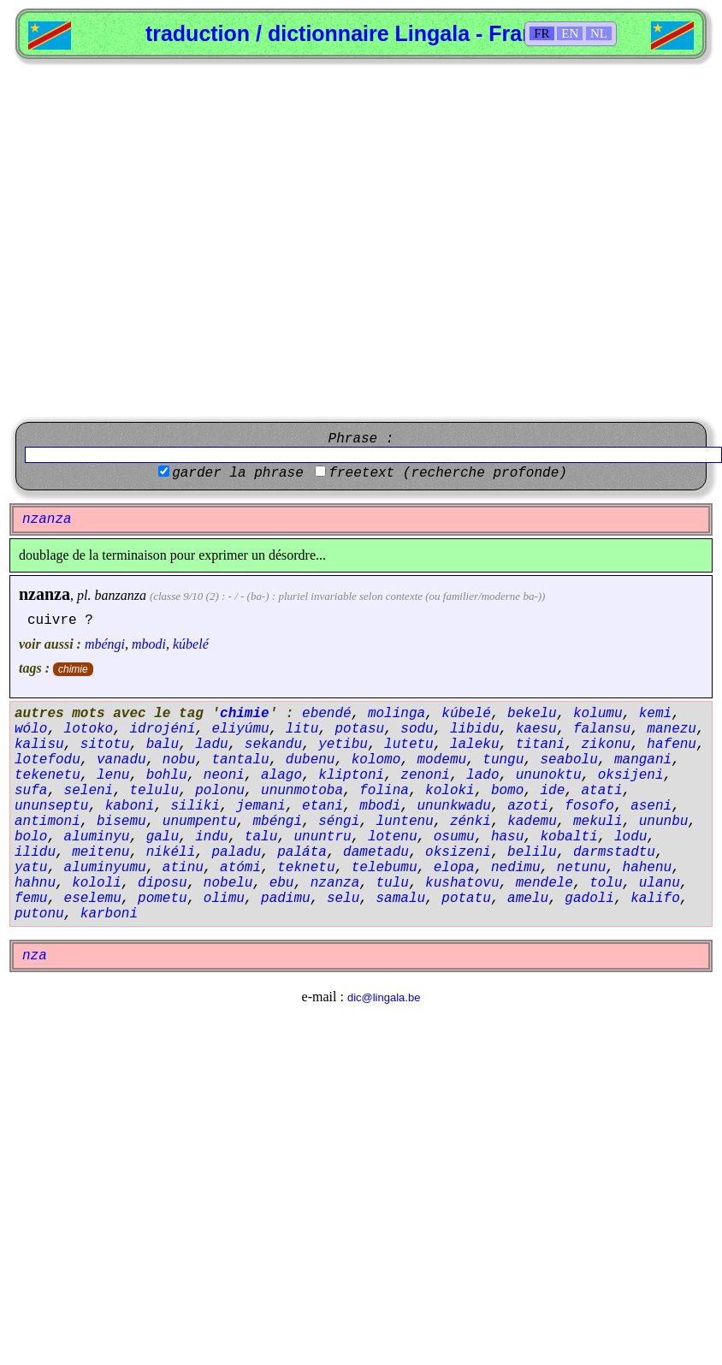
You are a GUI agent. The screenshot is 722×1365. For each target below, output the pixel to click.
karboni (109, 914)
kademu (532, 821)
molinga (396, 713)
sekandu (273, 744)
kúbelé (191, 644)
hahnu (35, 883)
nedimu (516, 867)
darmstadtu (614, 852)
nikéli (171, 852)
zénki (470, 821)
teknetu (305, 867)
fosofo (589, 806)
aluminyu (97, 837)
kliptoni (351, 775)
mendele (544, 883)
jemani (261, 806)
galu (162, 837)
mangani (643, 760)
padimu (286, 898)
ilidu (35, 852)
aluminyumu (105, 867)
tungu (503, 760)
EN (569, 33)
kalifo (655, 898)
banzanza (119, 595)
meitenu (100, 852)
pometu (162, 898)
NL (598, 33)
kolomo (376, 760)
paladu (236, 852)
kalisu (39, 744)
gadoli (589, 898)
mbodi (149, 644)
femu (31, 898)
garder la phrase (238, 473)
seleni (89, 790)
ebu (281, 883)
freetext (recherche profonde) (447, 473)
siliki (195, 806)
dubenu (310, 760)
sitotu (105, 744)
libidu (475, 729)
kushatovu (462, 883)
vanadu (121, 760)
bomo (507, 790)
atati (602, 790)
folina (384, 790)
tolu (605, 883)
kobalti (569, 837)
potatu (466, 898)
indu (211, 837)
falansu (601, 729)
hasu (507, 837)
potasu (359, 729)
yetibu (343, 744)
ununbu (664, 821)
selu (343, 898)
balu (162, 744)
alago (281, 775)
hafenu (671, 744)
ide (553, 790)
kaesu (536, 729)
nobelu (228, 883)
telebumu (384, 867)
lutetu (409, 744)
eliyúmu (240, 729)
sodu (416, 729)
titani (540, 744)
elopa (454, 867)
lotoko (89, 729)
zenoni (425, 775)
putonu (39, 914)
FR (541, 33)
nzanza (44, 594)
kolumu (598, 713)
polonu (220, 790)
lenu (113, 775)
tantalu (240, 760)
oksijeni (631, 775)
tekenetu (47, 775)
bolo (31, 837)
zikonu (606, 744)
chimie (73, 669)
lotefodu (47, 760)
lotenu (392, 837)
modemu (441, 760)
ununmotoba (302, 790)
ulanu (659, 883)
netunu (582, 867)
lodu (630, 837)
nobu (179, 760)
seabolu (569, 760)
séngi (338, 821)
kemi (655, 713)
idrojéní (162, 729)
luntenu (404, 821)
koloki (450, 790)
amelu (527, 898)
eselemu (92, 898)
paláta (302, 852)
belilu (532, 852)
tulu (392, 883)
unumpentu (199, 821)
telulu (154, 790)
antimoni (47, 821)
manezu (671, 729)
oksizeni (458, 852)
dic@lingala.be (383, 997)
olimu (224, 898)
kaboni (130, 806)
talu (261, 837)
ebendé (327, 713)
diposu (162, 883)
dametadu (376, 852)
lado (482, 775)
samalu (400, 898)
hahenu (647, 867)
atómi (240, 867)
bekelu (532, 713)
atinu (183, 867)
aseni (651, 806)
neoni (224, 775)
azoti (527, 806)
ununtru (322, 837)
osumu (454, 837)
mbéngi (105, 644)
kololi (96, 883)
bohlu (166, 775)
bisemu (121, 821)
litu (302, 729)
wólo (31, 729)
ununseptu (51, 806)
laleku (475, 744)
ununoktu (549, 775)
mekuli (598, 821)
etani (322, 806)
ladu (211, 744)
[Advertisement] (173, 240)
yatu (31, 867)
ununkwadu (454, 806)
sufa (31, 790)
